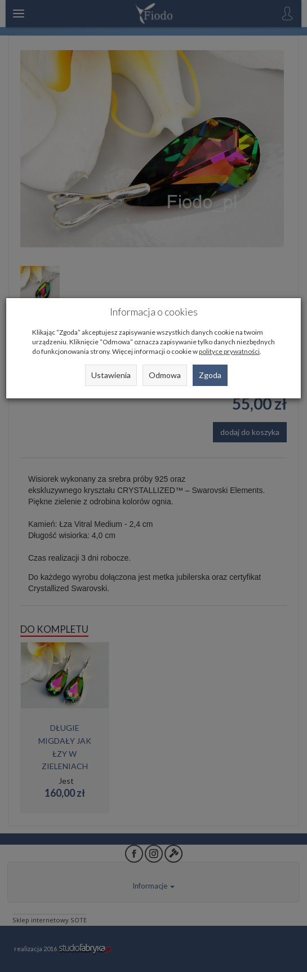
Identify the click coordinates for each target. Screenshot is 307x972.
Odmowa (165, 375)
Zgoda (210, 375)
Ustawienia (111, 375)
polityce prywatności (229, 351)
